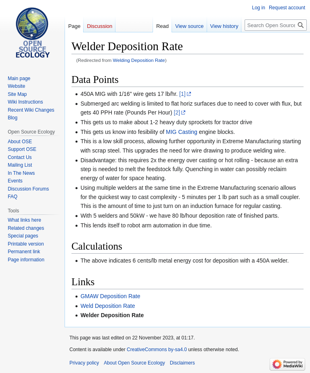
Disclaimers (182, 363)
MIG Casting (181, 132)
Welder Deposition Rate (112, 315)
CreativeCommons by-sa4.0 (157, 349)
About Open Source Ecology (134, 363)
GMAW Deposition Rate (110, 296)
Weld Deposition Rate (107, 306)
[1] (182, 94)
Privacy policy (84, 363)
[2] (177, 112)
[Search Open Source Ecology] (276, 25)
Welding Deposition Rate (139, 60)
